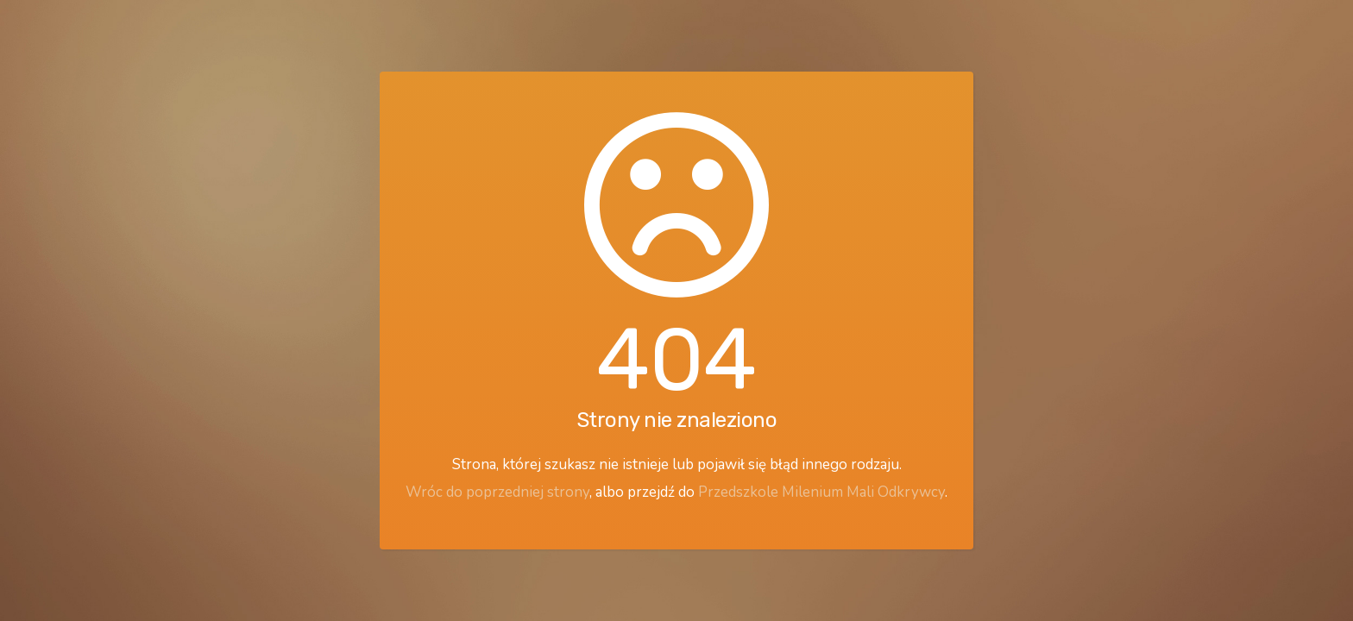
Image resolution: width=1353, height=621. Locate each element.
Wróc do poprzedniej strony (497, 492)
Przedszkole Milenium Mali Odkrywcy (821, 492)
